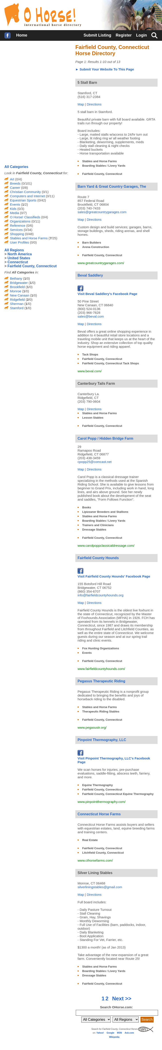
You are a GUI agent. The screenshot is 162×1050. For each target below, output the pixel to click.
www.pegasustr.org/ (92, 727)
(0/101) (26, 183)
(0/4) (18, 179)
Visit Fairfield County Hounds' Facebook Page (114, 574)
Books (86, 507)
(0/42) (41, 200)
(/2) (24, 204)
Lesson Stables (92, 417)
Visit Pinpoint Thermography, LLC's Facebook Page (114, 758)
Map (81, 104)
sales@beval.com (91, 316)
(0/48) (28, 234)
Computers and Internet (27, 196)
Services (16, 230)
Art (12, 179)
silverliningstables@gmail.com (100, 887)
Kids (13, 209)
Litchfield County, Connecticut (103, 852)
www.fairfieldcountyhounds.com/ (101, 669)
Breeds (15, 183)
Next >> (121, 998)
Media (14, 213)
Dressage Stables (94, 529)
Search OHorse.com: (116, 1007)
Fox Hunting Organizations (100, 648)
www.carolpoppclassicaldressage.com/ (106, 545)
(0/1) (45, 192)
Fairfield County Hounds (98, 558)
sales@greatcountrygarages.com (102, 212)
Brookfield (17, 287)
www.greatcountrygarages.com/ (101, 263)
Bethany (16, 278)
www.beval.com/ (89, 371)
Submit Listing (97, 35)
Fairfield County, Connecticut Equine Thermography (118, 794)
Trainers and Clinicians (98, 525)
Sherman (16, 304)
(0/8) (24, 187)
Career (15, 187)
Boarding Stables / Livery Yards (103, 165)
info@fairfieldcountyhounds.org (100, 595)
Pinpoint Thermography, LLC (102, 740)
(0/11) (50, 196)
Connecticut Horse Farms (99, 814)
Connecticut (18, 262)
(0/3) (20, 209)
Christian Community (25, 192)
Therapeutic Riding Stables (100, 711)
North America (20, 254)
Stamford (16, 308)
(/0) (26, 278)
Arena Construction (95, 247)
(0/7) (23, 213)
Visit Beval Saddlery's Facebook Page (107, 292)
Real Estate (90, 840)
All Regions (14, 250)
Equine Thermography (97, 785)
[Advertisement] (37, 73)
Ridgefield (17, 299)
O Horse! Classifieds (25, 217)
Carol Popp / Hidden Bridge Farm (105, 438)
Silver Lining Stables (95, 873)
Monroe (15, 291)
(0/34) (27, 230)
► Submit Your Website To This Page (104, 69)
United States (19, 258)
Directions (94, 104)
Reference (17, 225)
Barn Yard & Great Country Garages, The (112, 186)
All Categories (16, 167)
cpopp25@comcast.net (95, 462)
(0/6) (29, 225)
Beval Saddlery (90, 275)
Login (141, 35)
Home (21, 35)
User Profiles (19, 242)
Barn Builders (91, 242)
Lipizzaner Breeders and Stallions (105, 511)
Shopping (17, 234)
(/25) (52, 238)
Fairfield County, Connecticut (102, 174)
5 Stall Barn (87, 82)
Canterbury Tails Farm (96, 383)
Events (87, 652)
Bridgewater (19, 283)
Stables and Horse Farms (99, 161)
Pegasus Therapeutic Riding (101, 681)
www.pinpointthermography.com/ (102, 802)
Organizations (20, 221)
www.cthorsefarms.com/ (95, 860)
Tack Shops (90, 354)
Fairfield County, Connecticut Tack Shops (110, 363)
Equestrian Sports (23, 200)
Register (124, 35)
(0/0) (33, 242)
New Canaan (19, 295)
